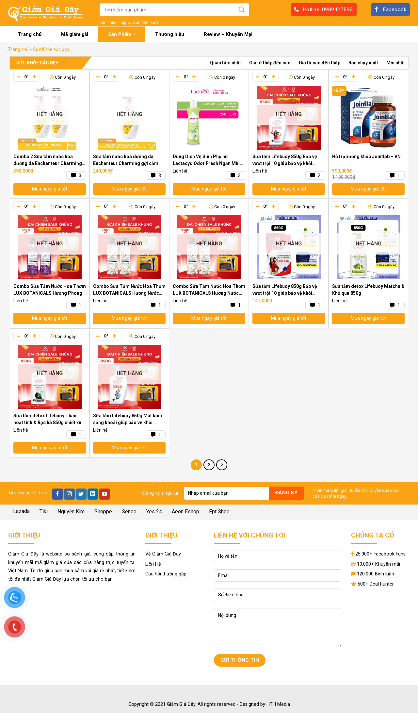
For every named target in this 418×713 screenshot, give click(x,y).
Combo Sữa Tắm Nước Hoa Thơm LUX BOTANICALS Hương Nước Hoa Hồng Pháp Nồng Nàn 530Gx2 (209, 290)
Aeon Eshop (185, 511)
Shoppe (103, 511)
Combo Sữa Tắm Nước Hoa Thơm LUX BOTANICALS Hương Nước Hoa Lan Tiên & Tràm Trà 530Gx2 (129, 290)
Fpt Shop (219, 511)
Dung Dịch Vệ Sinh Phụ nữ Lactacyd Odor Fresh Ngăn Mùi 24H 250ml (206, 160)
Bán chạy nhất (363, 62)
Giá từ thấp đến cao (270, 62)
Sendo (129, 511)
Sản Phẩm (122, 34)
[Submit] (242, 9)
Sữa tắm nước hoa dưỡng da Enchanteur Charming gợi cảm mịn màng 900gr (125, 160)
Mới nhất (395, 62)
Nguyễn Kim (71, 511)
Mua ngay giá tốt (49, 189)
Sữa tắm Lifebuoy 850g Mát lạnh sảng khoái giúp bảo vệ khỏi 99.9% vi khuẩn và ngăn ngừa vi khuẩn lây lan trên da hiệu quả (127, 419)
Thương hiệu (169, 34)
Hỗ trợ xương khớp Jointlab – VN (366, 156)
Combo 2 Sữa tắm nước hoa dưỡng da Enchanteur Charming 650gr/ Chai (47, 160)
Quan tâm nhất (225, 62)
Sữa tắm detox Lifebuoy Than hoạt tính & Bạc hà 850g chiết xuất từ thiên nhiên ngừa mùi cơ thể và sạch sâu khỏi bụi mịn (49, 419)
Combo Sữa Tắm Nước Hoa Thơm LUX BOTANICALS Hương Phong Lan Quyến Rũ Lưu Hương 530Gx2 (49, 290)
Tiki (44, 511)
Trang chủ (29, 34)
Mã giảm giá (74, 34)
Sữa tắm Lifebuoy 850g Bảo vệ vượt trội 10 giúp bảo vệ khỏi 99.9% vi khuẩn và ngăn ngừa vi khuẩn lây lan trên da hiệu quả (285, 160)
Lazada (21, 511)
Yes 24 (154, 511)
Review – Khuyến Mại (228, 34)
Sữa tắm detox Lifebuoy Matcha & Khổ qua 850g (368, 290)
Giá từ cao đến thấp (319, 62)
